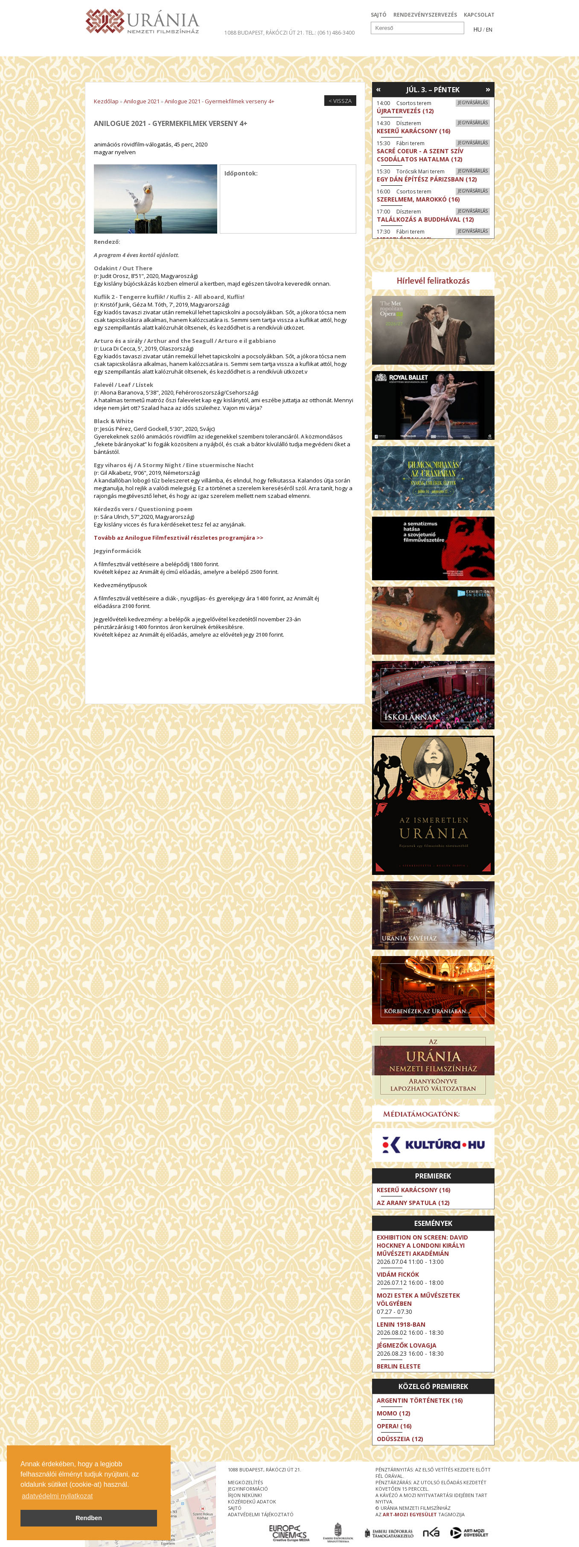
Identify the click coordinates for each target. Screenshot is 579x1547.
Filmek (104, 48)
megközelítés (245, 1482)
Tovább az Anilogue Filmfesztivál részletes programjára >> (178, 537)
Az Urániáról (234, 48)
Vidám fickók (398, 1274)
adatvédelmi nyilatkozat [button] (57, 1496)
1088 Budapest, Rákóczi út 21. (264, 32)
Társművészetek (163, 48)
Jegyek (436, 48)
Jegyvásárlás (473, 102)
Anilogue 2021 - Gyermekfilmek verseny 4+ (219, 101)
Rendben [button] (89, 1518)
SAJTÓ (379, 14)
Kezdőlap (106, 101)
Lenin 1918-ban (401, 1324)
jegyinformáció (248, 1489)
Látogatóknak (305, 48)
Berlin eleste (399, 1366)
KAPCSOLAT (479, 14)
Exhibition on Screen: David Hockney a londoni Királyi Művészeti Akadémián (422, 1245)
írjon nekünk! (245, 1495)
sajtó (234, 1508)
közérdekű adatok (252, 1501)
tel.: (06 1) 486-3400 (330, 32)
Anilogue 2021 (142, 101)
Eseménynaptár (379, 48)
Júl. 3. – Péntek (433, 89)
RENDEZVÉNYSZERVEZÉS (425, 14)
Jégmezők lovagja (406, 1345)
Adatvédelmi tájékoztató (261, 1514)
